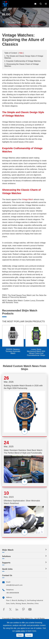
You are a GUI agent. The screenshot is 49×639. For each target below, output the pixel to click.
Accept (29, 635)
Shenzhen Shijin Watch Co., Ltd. (24, 618)
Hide (21, 53)
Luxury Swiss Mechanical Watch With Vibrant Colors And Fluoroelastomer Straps (36, 352)
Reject (19, 635)
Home (8, 22)
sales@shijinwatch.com (14, 585)
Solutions (6, 556)
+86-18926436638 (12, 593)
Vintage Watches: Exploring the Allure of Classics (25, 25)
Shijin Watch (8, 550)
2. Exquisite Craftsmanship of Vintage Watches (22, 61)
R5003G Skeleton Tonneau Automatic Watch (13, 351)
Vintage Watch (27, 199)
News (14, 22)
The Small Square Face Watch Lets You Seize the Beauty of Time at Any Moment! (24, 296)
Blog (20, 22)
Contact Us (7, 575)
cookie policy (20, 631)
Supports (6, 563)
